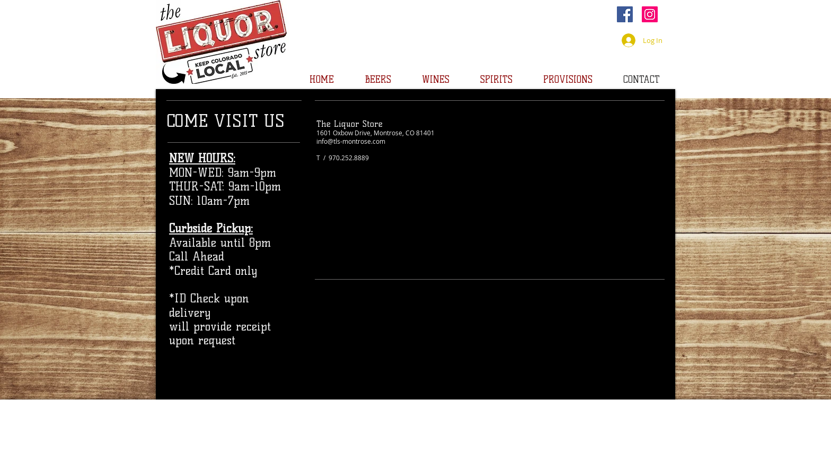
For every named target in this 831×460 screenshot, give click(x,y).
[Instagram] (650, 14)
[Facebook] (625, 14)
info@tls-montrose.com (350, 141)
